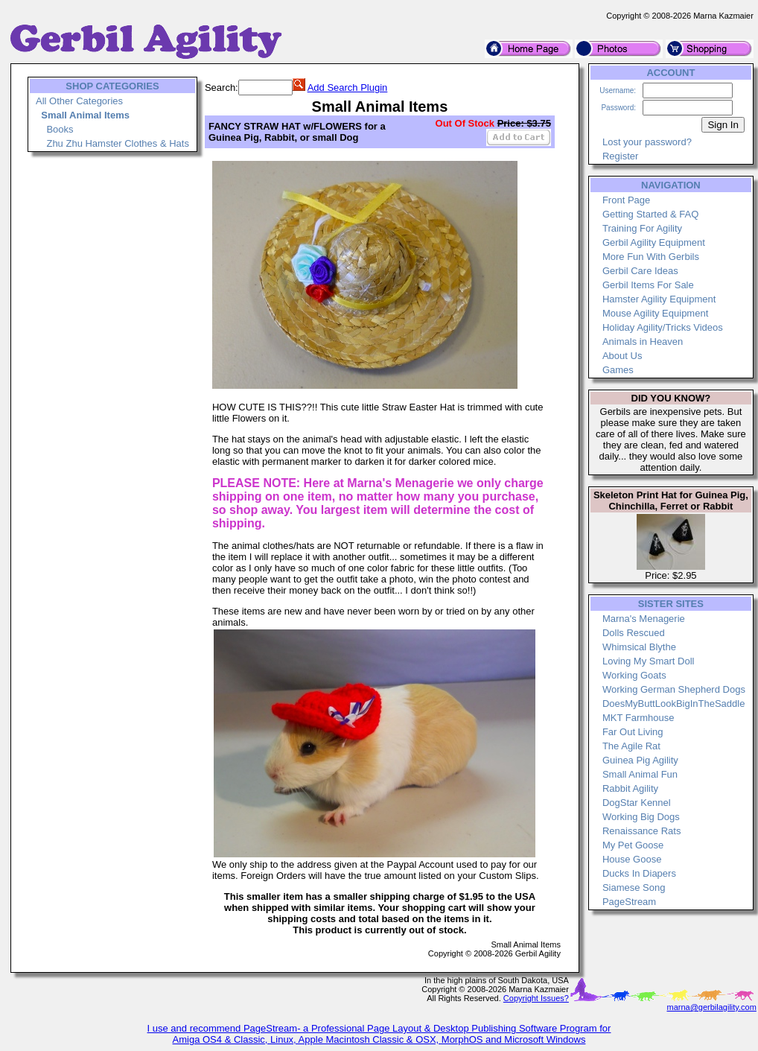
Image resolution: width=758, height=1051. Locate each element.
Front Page (626, 200)
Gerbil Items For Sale (648, 284)
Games (618, 369)
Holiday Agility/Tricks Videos (662, 327)
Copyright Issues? (536, 998)
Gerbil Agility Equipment (653, 242)
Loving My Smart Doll (648, 661)
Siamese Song (634, 887)
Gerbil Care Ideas (640, 270)
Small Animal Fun (640, 774)
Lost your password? (647, 141)
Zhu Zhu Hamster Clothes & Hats (117, 143)
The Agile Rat (631, 746)
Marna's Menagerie (643, 618)
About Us (622, 355)
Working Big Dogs (641, 816)
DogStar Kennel (636, 802)
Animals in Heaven (642, 341)
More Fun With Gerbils (650, 256)
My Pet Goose (632, 845)
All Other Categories (79, 101)
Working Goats (634, 675)
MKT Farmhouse (638, 717)
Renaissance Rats (641, 830)
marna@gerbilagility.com (711, 1007)
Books (59, 129)
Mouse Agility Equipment (655, 313)
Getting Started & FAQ (650, 214)
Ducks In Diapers (639, 873)
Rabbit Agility (630, 788)
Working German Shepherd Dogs (673, 689)
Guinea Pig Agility (640, 760)
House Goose (632, 859)
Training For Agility (642, 228)
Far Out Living (632, 731)
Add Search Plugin (348, 87)
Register (620, 156)
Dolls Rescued (633, 632)
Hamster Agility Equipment (659, 299)
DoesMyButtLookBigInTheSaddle (673, 703)
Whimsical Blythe (639, 646)
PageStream (629, 901)
